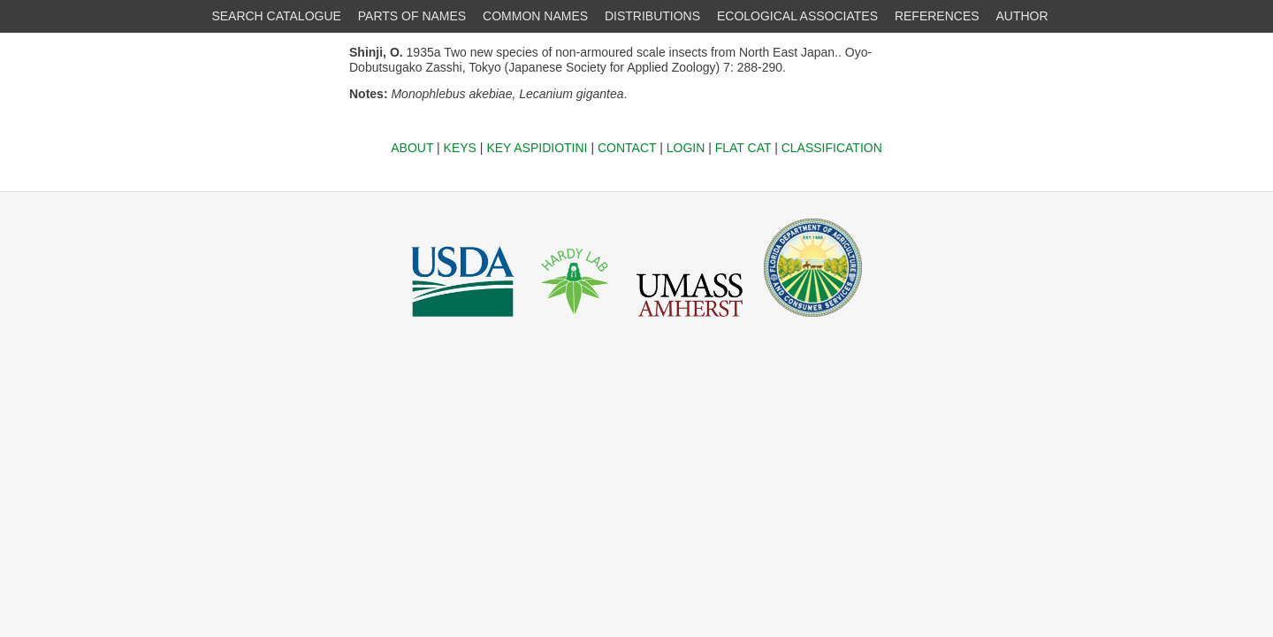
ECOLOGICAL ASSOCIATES (797, 16)
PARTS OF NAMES (412, 16)
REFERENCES (937, 16)
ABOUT (412, 148)
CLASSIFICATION (831, 148)
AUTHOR (1022, 16)
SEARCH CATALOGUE (276, 16)
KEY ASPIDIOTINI (536, 148)
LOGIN (686, 148)
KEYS (460, 148)
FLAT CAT (743, 148)
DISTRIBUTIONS (652, 16)
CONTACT (627, 148)
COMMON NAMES (535, 16)
